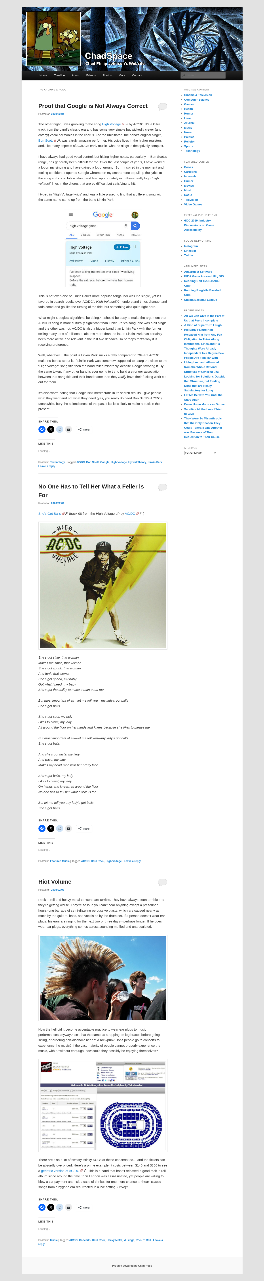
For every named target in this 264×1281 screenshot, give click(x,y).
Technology (57, 462)
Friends (91, 75)
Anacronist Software (198, 271)
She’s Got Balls (49, 513)
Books (188, 167)
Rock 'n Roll (143, 1240)
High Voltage (111, 124)
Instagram (191, 246)
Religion (190, 141)
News (188, 132)
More (122, 75)
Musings (128, 1240)
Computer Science (196, 99)
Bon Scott (45, 140)
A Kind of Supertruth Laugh (203, 325)
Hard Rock (97, 861)
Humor (189, 113)
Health (188, 109)
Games (189, 104)
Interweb (190, 176)
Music (54, 1240)
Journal (189, 122)
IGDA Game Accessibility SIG (204, 276)
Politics (189, 137)
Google (104, 462)
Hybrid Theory (137, 462)
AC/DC (80, 462)
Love (187, 118)
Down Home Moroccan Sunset (205, 404)
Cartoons (190, 171)
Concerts (85, 1240)
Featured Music (60, 861)
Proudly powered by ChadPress (132, 1265)
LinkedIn (190, 250)
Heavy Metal (114, 1240)
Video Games (193, 204)
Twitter (189, 255)
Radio (188, 195)
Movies (189, 185)
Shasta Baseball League (200, 299)
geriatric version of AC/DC (60, 1171)
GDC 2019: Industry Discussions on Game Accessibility (199, 225)
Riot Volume (55, 881)
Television (191, 199)
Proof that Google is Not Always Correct (93, 106)
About (75, 75)
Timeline (59, 75)
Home (43, 75)
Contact (137, 75)
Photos (107, 75)
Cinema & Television (198, 95)
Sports (188, 146)
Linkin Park (155, 462)
